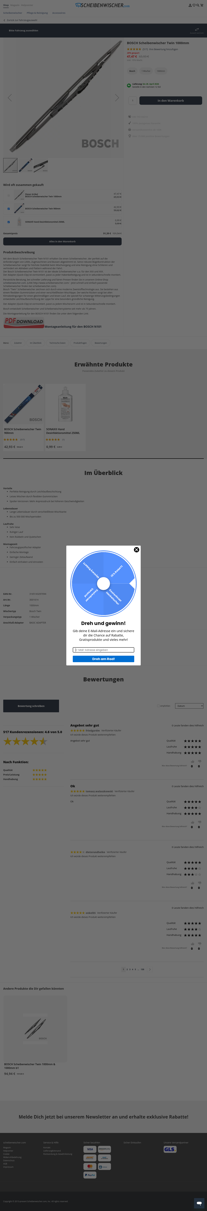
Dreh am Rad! (103, 659)
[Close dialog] (136, 550)
